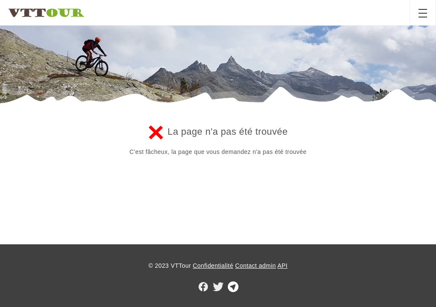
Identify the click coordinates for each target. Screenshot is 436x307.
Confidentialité (213, 265)
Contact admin (255, 265)
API (282, 265)
